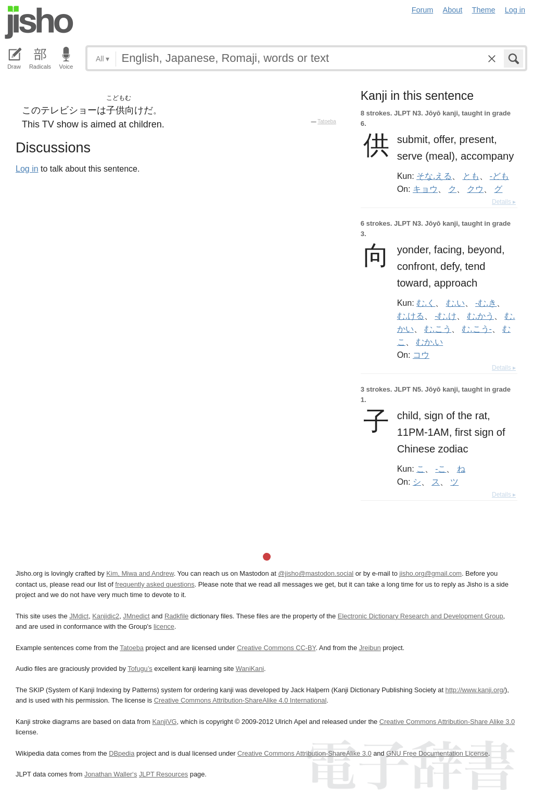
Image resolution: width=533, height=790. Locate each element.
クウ (475, 189)
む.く (425, 302)
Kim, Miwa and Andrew (139, 573)
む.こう (437, 328)
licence (164, 626)
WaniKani (250, 668)
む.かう (480, 315)
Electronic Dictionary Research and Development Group (420, 616)
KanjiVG (164, 722)
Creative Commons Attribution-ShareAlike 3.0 (304, 753)
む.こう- (476, 328)
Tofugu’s (140, 668)
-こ (440, 468)
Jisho (39, 22)
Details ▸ (504, 201)
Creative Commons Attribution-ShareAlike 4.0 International (240, 700)
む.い (455, 302)
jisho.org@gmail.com (430, 573)
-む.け (445, 315)
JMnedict (136, 616)
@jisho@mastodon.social (315, 573)
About (453, 10)
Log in (515, 10)
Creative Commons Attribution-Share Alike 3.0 (447, 722)
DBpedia (121, 753)
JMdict (78, 616)
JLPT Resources (163, 774)
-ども (499, 176)
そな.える (434, 176)
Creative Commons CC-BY (276, 648)
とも (471, 176)
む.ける (410, 315)
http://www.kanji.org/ (475, 690)
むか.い (429, 341)
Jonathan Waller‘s (110, 774)
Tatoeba (327, 121)
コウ (421, 354)
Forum (423, 10)
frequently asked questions (154, 584)
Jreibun (370, 648)
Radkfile (176, 616)
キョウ (425, 189)
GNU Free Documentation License (437, 753)
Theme (484, 10)
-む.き (486, 302)
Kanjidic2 (105, 616)
